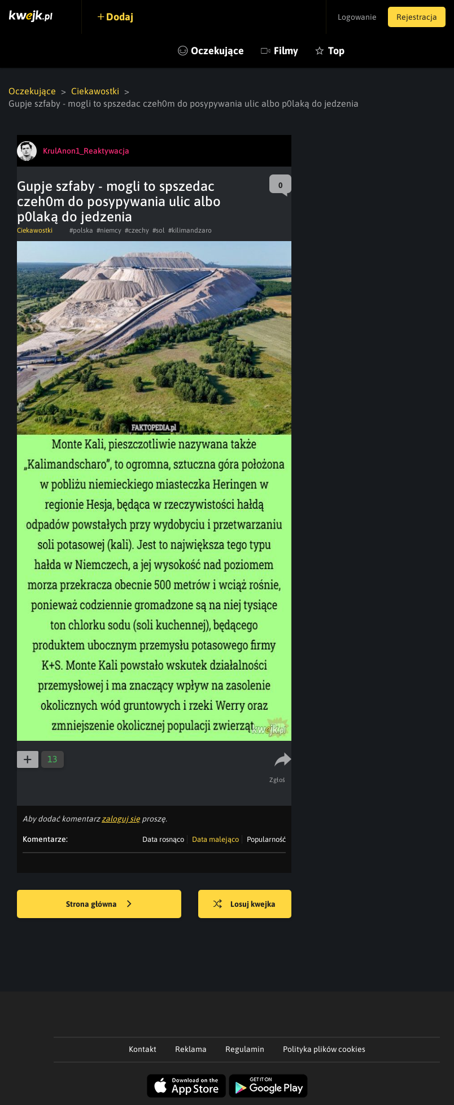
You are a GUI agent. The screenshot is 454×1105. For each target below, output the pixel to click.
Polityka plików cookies (324, 1049)
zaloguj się (121, 818)
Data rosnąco (163, 839)
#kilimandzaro (190, 230)
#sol (158, 230)
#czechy (137, 230)
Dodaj (119, 17)
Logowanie (357, 16)
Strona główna (99, 904)
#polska (81, 230)
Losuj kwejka (244, 904)
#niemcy (109, 230)
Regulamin (244, 1049)
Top (336, 50)
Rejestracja (416, 16)
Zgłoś (277, 779)
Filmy (286, 50)
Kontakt (142, 1049)
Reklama (191, 1049)
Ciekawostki (95, 91)
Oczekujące (217, 50)
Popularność (266, 839)
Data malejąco (215, 839)
